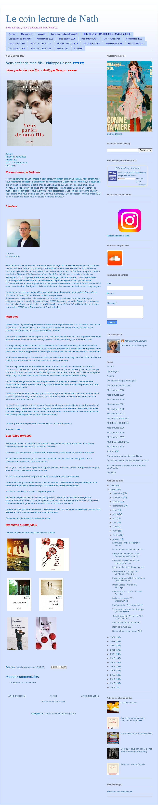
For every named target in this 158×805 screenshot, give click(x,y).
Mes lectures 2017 (136, 44)
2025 (113, 489)
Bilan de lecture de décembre (126, 622)
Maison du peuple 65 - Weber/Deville (122, 599)
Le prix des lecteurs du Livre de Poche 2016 (128, 460)
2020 (113, 654)
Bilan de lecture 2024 (122, 627)
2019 (113, 658)
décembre (118, 493)
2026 (113, 485)
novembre (118, 497)
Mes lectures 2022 (134, 39)
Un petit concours (128, 702)
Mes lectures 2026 (45, 39)
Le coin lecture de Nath (52, 18)
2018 (113, 662)
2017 (113, 666)
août (115, 510)
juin (115, 518)
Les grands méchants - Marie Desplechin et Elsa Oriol (126, 555)
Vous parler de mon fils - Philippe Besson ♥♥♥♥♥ (128, 610)
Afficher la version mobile (54, 701)
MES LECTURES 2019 (67, 44)
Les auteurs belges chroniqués (64, 34)
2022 (113, 645)
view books (142, 184)
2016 (113, 670)
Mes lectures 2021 (17, 44)
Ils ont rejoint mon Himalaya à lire (128, 549)
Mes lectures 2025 (67, 39)
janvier (116, 539)
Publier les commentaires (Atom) (60, 713)
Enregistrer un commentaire (23, 682)
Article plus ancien (90, 696)
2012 (113, 687)
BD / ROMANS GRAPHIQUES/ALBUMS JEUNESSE (107, 34)
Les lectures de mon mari (20, 39)
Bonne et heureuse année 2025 (127, 631)
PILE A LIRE (62, 49)
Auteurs (41, 34)
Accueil (12, 34)
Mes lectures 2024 (89, 39)
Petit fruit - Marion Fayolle (132, 764)
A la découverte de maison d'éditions (124, 456)
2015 (113, 675)
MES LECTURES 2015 (41, 49)
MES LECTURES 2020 (41, 44)
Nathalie (121, 172)
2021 (113, 650)
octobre (117, 501)
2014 (113, 679)
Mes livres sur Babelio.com (119, 792)
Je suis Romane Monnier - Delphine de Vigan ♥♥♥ (132, 719)
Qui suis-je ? (26, 34)
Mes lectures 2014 (17, 49)
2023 (113, 641)
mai (115, 522)
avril (115, 526)
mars (115, 531)
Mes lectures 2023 (112, 39)
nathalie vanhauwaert (135, 341)
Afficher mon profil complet (134, 345)
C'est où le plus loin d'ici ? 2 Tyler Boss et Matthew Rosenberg (136, 750)
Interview (78, 49)
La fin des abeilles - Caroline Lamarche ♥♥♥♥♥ (125, 561)
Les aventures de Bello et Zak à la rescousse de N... (128, 579)
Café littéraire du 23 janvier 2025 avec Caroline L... (127, 617)
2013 (113, 683)
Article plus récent (16, 696)
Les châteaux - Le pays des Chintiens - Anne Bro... (125, 572)
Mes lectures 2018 (92, 44)
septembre (118, 506)
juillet (115, 514)
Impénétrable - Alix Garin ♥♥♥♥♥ (127, 605)
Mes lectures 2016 (114, 44)
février (116, 535)
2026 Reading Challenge (127, 168)
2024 (113, 637)
